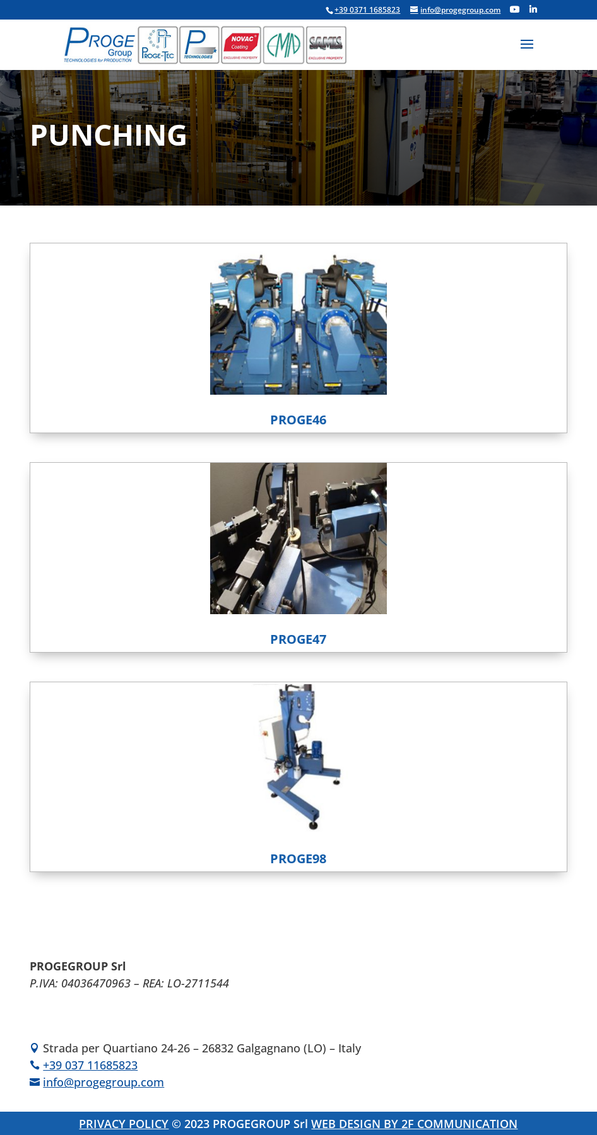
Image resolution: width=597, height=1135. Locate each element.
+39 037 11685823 (90, 1065)
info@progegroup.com (103, 1082)
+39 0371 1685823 (367, 9)
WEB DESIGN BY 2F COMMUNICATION (414, 1123)
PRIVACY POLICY (123, 1123)
